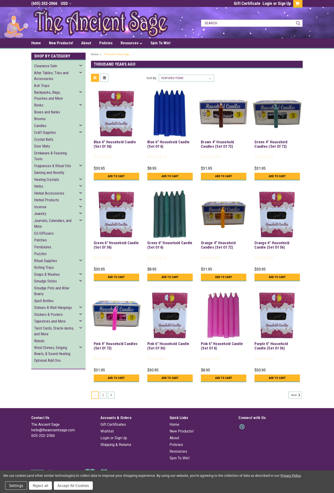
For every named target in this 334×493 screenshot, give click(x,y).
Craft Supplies (45, 132)
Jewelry (40, 213)
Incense (40, 207)
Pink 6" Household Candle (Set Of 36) (168, 346)
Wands (39, 341)
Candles (40, 125)
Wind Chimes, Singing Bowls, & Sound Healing (52, 350)
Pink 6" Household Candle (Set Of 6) (222, 346)
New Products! (61, 43)
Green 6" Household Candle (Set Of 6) (169, 245)
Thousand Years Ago (116, 54)
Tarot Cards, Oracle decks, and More (54, 331)
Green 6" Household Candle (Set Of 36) (116, 245)
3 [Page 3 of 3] (111, 395)
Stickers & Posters (48, 314)
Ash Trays (41, 85)
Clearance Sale (45, 66)
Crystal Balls (43, 139)
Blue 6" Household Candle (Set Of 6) (168, 144)
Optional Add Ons (47, 360)
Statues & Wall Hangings (53, 307)
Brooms (40, 118)
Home (36, 43)
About (86, 43)
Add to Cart (116, 176)
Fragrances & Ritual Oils (52, 165)
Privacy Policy (290, 475)
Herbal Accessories (49, 193)
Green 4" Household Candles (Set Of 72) (270, 144)
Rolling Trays (44, 267)
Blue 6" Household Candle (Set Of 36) (115, 144)
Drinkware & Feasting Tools (50, 156)
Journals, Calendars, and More (52, 223)
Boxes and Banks (47, 112)
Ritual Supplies (45, 260)
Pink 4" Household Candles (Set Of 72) (116, 346)
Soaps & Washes (47, 274)
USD (66, 3)
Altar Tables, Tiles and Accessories (51, 75)
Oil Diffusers (44, 233)
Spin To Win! (160, 43)
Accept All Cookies (73, 485)
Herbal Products (46, 200)
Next (296, 395)
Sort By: (152, 78)
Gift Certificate (247, 3)
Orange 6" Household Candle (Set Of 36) (271, 245)
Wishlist (107, 431)
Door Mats (42, 146)
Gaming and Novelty (49, 172)
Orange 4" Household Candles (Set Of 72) (218, 245)
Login (267, 3)
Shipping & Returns (115, 444)
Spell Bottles (44, 300)
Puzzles (40, 253)
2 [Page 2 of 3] (103, 395)
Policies (105, 43)
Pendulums (42, 247)
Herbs (38, 186)
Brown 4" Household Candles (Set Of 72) (217, 144)
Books (38, 105)
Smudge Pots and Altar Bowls (51, 291)
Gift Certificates (113, 424)
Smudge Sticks (45, 281)
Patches (40, 240)
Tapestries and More (50, 321)
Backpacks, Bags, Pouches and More (48, 95)
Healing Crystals (46, 179)
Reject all (40, 485)
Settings (16, 485)
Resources (131, 43)
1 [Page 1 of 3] (95, 395)
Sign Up (284, 3)
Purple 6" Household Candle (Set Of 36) (271, 346)
